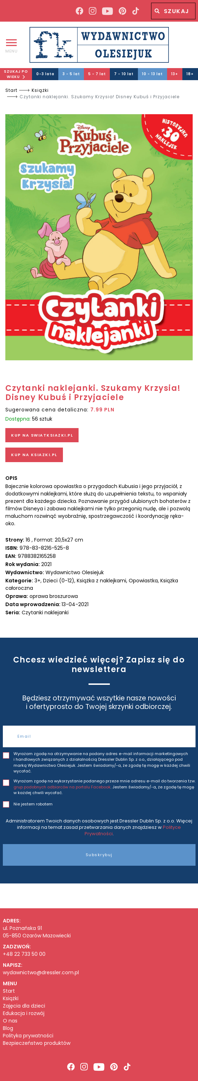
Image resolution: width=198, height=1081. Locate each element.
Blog (8, 1028)
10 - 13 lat (152, 74)
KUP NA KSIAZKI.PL (34, 455)
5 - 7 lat (97, 74)
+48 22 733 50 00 (24, 954)
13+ (174, 74)
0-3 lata (45, 74)
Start (11, 90)
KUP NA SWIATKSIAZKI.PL (42, 435)
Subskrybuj (99, 855)
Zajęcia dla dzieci (24, 1006)
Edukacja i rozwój (23, 1013)
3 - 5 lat (71, 74)
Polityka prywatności (28, 1036)
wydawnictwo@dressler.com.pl (41, 972)
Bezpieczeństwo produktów (36, 1043)
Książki (40, 90)
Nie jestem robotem (33, 804)
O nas (10, 1021)
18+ (190, 74)
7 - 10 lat (124, 74)
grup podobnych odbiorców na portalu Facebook (62, 787)
